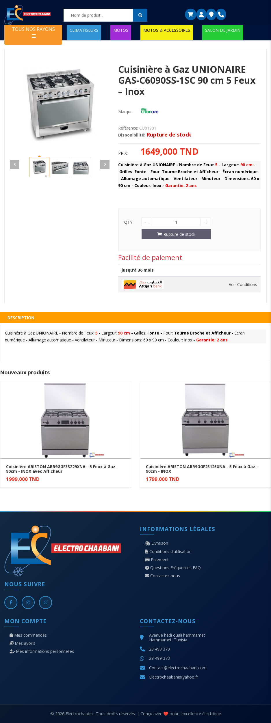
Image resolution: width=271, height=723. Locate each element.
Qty (128, 222)
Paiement (157, 559)
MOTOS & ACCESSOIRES (166, 30)
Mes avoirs (22, 643)
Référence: (128, 128)
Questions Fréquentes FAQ (173, 567)
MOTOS (120, 30)
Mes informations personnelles (42, 651)
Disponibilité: (131, 135)
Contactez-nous (162, 575)
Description (21, 317)
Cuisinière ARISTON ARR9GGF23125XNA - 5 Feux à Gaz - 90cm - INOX (202, 469)
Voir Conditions (243, 284)
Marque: (125, 111)
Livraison (156, 543)
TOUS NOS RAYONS (33, 32)
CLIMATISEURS (84, 30)
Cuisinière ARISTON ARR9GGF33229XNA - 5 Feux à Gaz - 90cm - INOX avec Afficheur (62, 469)
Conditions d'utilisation (168, 551)
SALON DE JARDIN (222, 30)
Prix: (123, 153)
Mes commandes (28, 635)
